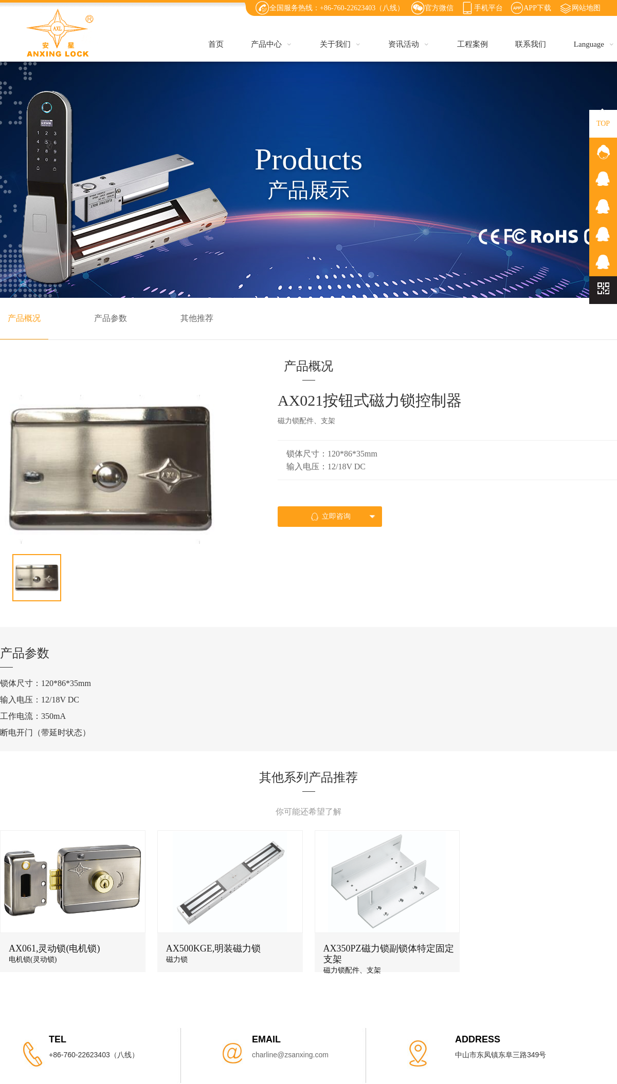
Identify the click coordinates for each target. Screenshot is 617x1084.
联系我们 (530, 44)
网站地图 (586, 8)
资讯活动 (408, 44)
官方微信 (439, 8)
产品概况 (24, 318)
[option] (110, 469)
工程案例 (472, 44)
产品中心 (271, 44)
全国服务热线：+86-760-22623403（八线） (336, 8)
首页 (216, 44)
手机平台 (488, 8)
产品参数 (110, 318)
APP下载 (537, 8)
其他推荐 (196, 318)
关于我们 (340, 44)
